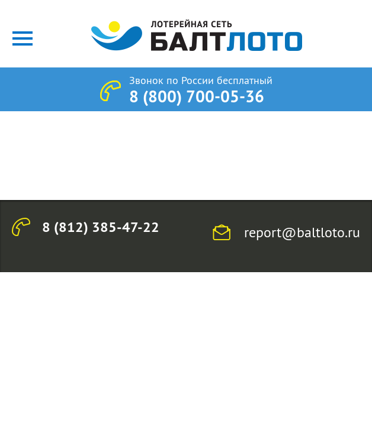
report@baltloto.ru (302, 232)
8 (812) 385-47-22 (100, 227)
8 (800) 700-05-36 (196, 96)
